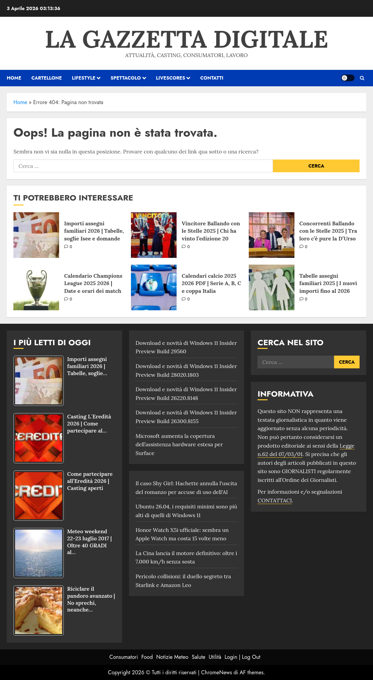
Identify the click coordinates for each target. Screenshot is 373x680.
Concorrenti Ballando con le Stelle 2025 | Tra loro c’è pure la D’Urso (328, 231)
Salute (198, 657)
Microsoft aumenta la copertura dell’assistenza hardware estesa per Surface (179, 444)
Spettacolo (125, 78)
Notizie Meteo (172, 657)
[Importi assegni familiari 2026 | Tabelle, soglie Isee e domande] (36, 235)
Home (20, 102)
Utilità (215, 657)
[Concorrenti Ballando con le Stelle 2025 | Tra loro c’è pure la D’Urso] (271, 235)
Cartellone (46, 78)
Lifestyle (83, 78)
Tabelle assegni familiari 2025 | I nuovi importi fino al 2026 (328, 283)
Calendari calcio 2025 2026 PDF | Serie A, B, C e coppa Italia (211, 283)
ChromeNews (216, 672)
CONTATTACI (275, 500)
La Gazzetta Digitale (186, 39)
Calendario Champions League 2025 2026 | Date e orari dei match (93, 283)
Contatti (211, 78)
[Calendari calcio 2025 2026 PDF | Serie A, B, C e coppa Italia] (154, 287)
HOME (14, 78)
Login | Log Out (242, 657)
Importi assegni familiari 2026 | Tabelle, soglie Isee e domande (94, 231)
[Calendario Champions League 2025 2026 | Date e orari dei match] (36, 287)
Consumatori (123, 657)
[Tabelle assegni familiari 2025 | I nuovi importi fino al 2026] (271, 287)
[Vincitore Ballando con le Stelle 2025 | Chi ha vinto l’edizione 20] (154, 235)
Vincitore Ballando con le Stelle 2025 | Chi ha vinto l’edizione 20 (211, 231)
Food (147, 657)
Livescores (170, 78)
